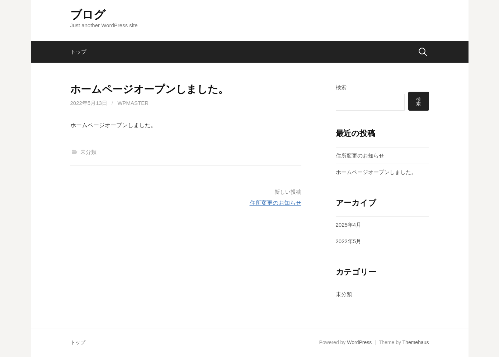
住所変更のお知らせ (275, 203)
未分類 (88, 152)
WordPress (359, 342)
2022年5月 (349, 241)
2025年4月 (349, 225)
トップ (78, 52)
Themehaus (416, 342)
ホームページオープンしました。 (376, 172)
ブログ (87, 14)
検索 (341, 87)
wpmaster (133, 103)
